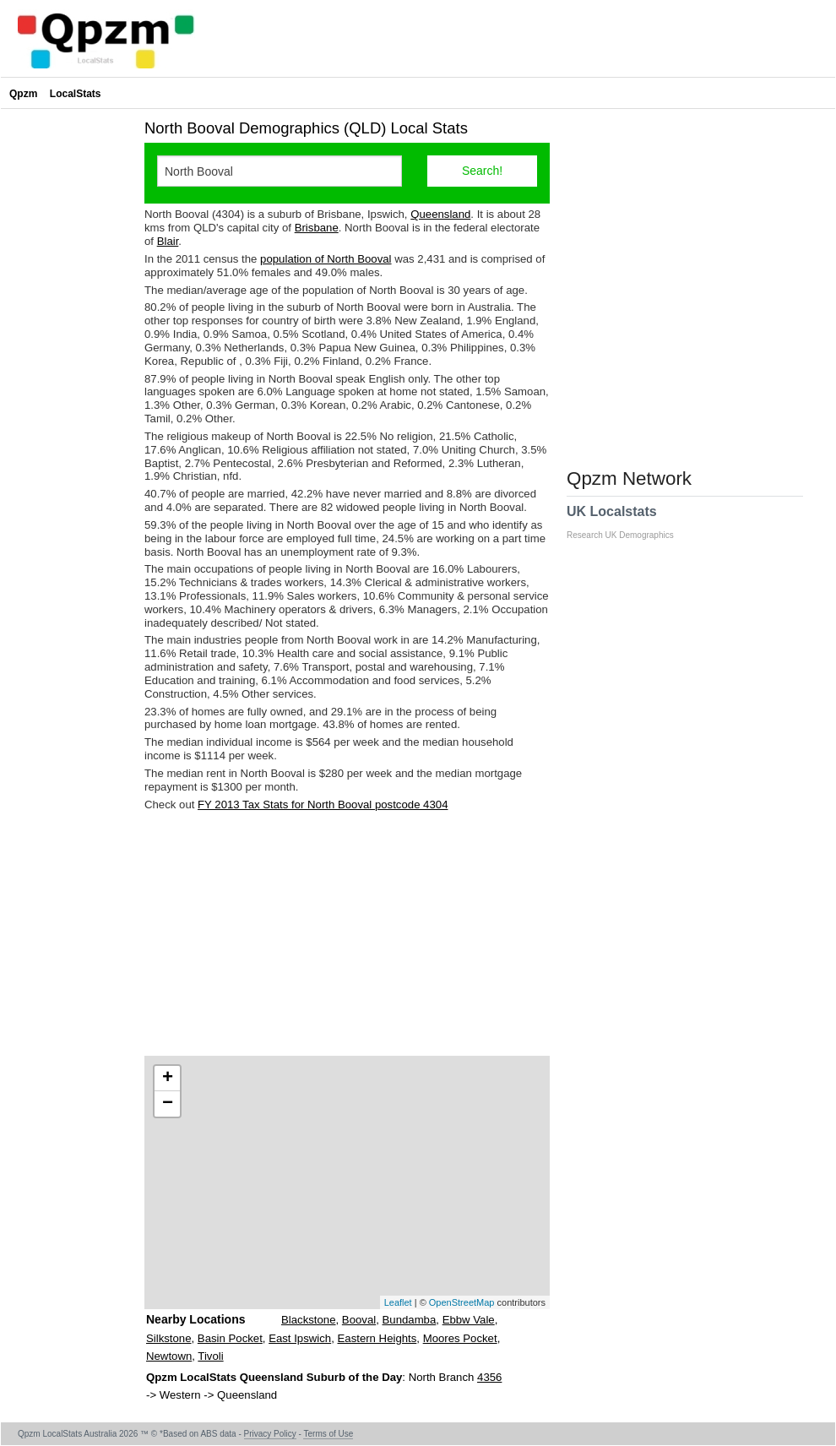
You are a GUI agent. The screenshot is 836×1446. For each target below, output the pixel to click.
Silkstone (169, 1338)
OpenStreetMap (462, 1302)
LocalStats (75, 94)
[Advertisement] (347, 933)
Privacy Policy (270, 1433)
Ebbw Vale (468, 1319)
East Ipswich (300, 1338)
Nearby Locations (195, 1319)
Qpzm (23, 94)
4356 (489, 1377)
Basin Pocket (230, 1338)
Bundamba (410, 1319)
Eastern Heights (377, 1338)
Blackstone (308, 1319)
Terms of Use (328, 1433)
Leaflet (398, 1302)
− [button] (167, 1104)
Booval (359, 1319)
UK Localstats (629, 522)
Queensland (440, 214)
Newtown (169, 1356)
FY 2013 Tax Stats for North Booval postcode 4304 (323, 804)
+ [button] (167, 1078)
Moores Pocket (460, 1338)
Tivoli (210, 1356)
